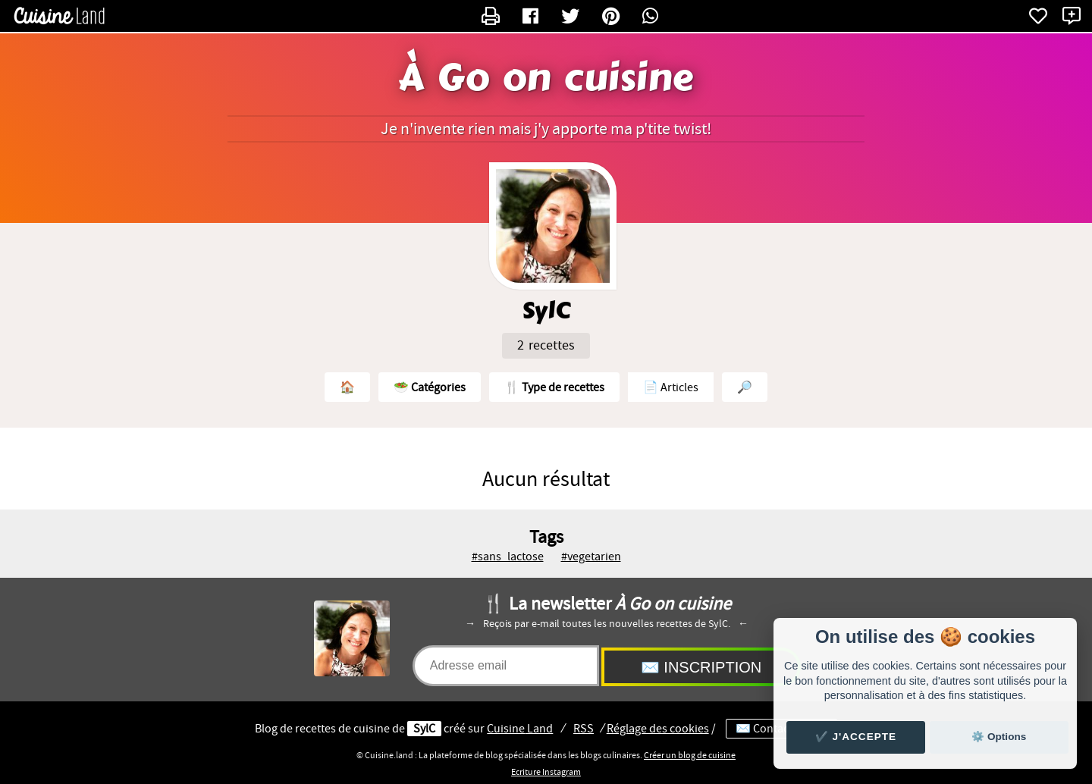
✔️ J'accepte (856, 736)
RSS (583, 729)
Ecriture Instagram (546, 771)
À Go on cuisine (546, 78)
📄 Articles (670, 387)
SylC (424, 729)
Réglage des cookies (658, 729)
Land (520, 729)
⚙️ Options (998, 736)
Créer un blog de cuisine (690, 755)
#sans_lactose (508, 556)
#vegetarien (591, 556)
